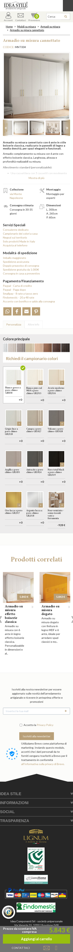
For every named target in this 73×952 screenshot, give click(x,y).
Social (7, 829)
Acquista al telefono (15, 245)
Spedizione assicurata (16, 261)
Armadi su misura (50, 26)
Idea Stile (10, 811)
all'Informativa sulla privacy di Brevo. (43, 781)
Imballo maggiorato (14, 257)
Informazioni (14, 820)
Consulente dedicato (16, 229)
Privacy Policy (45, 742)
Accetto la (28, 742)
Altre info (33, 324)
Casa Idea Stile (36, 5)
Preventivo (34, 17)
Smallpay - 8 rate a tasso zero (20, 293)
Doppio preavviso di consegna (21, 265)
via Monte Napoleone (16, 195)
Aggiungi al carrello (36, 552)
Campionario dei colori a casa (20, 233)
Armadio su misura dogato (50, 628)
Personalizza (13, 324)
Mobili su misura (26, 26)
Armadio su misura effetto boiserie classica (14, 631)
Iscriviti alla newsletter (36, 753)
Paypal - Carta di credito (17, 285)
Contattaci (20, 17)
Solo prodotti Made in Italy (19, 241)
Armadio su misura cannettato (27, 30)
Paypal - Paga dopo (14, 289)
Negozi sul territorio (15, 237)
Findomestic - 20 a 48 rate (18, 297)
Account (8, 17)
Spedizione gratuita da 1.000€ (21, 269)
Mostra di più (36, 178)
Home (9, 26)
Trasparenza (14, 838)
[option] (36, 87)
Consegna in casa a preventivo (21, 273)
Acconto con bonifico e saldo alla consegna (29, 301)
